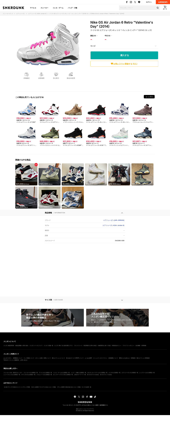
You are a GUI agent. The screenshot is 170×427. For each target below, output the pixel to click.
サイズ (92, 46)
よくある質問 (88, 358)
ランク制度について (29, 358)
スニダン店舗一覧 (48, 345)
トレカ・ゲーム (58, 8)
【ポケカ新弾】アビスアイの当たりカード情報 (43, 387)
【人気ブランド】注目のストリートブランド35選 (17, 387)
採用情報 (143, 345)
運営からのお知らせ (124, 358)
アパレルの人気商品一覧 (45, 372)
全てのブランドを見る (106, 374)
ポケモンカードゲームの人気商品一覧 (97, 372)
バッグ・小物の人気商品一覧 (78, 372)
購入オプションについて (58, 358)
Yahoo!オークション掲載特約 (11, 360)
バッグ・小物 (72, 8)
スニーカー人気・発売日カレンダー (13, 372)
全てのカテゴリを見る (93, 374)
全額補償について (113, 358)
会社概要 (138, 345)
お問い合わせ (23, 360)
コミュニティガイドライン (100, 358)
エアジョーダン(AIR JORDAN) (113, 220)
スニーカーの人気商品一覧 (31, 372)
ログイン (149, 2)
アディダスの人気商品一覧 (28, 374)
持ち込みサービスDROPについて (75, 358)
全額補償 (41, 78)
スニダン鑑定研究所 (9, 345)
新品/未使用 (71, 78)
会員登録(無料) (163, 2)
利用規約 (133, 358)
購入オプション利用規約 (143, 358)
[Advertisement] (124, 78)
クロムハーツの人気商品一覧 (44, 374)
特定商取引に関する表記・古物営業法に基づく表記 (97, 345)
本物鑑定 (26, 78)
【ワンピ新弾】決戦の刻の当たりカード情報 (69, 387)
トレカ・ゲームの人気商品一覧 (61, 372)
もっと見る (149, 97)
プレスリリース (78, 345)
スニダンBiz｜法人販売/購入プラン (63, 345)
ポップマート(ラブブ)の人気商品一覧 (63, 374)
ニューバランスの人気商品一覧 (12, 374)
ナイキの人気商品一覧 (114, 372)
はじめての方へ (8, 358)
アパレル (33, 8)
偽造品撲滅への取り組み (21, 345)
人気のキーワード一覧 (80, 374)
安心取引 (56, 78)
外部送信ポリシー (116, 345)
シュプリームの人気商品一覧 (147, 372)
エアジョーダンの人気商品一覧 (130, 372)
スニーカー (44, 8)
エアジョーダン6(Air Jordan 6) (113, 225)
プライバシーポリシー (128, 345)
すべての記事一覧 (86, 387)
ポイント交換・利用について (43, 358)
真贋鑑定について (17, 358)
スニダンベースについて (36, 345)
